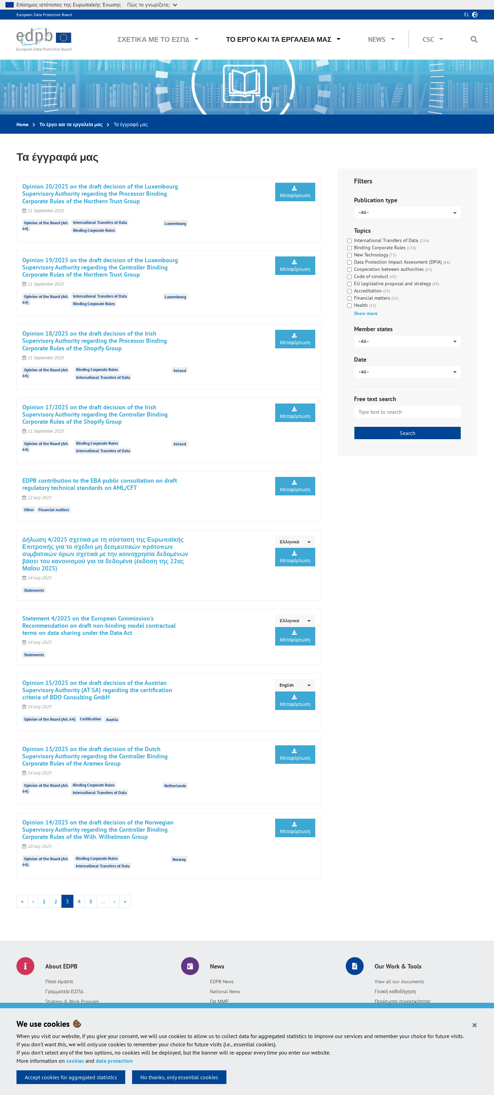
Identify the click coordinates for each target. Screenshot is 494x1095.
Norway (179, 859)
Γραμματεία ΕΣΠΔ (64, 991)
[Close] (475, 1024)
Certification (90, 718)
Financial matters (53, 509)
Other (29, 509)
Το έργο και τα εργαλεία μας (278, 39)
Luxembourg (175, 223)
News (377, 39)
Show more (365, 313)
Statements (34, 590)
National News (225, 991)
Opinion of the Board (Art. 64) (49, 718)
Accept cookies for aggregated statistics (71, 1077)
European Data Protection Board (44, 14)
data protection (114, 1060)
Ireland (180, 370)
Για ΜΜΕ (219, 1001)
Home (22, 124)
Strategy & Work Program (72, 1001)
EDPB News (222, 981)
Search (407, 433)
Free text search (375, 398)
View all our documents (399, 981)
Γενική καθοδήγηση (395, 991)
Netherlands (175, 785)
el (466, 14)
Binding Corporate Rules (94, 230)
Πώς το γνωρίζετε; (152, 5)
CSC (428, 39)
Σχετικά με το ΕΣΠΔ (153, 39)
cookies (75, 1060)
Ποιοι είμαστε (59, 981)
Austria (112, 719)
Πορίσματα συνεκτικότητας (403, 1001)
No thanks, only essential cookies (179, 1077)
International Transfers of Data (100, 222)
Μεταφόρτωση (295, 192)
